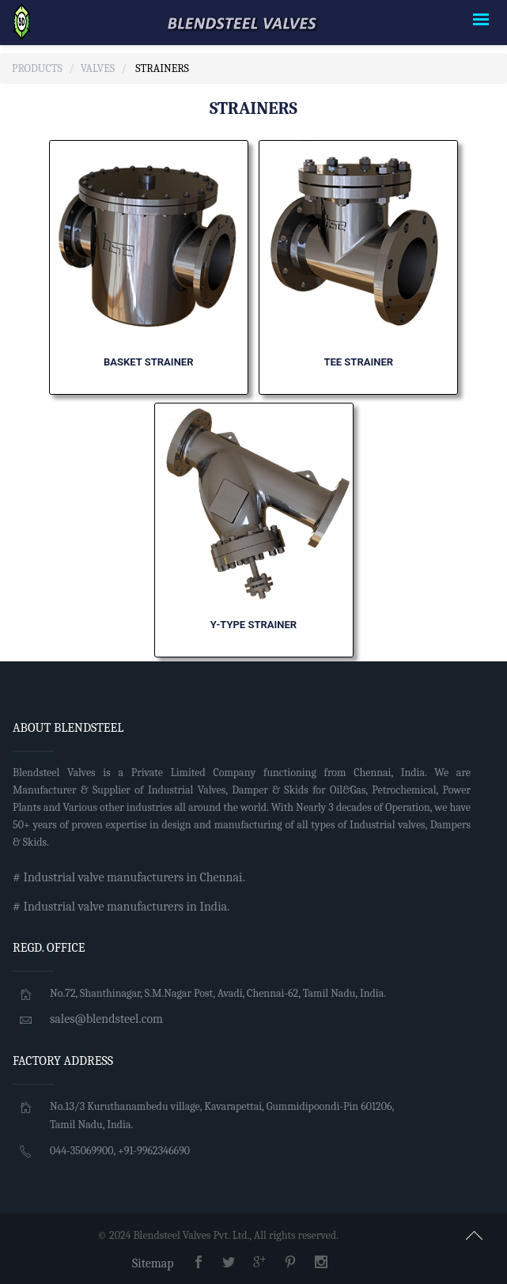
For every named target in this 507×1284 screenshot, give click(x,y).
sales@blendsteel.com (106, 1019)
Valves (98, 68)
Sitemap (153, 1263)
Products (37, 68)
